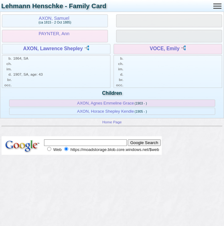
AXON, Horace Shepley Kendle (105, 111)
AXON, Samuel (54, 18)
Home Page (112, 122)
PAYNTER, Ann (54, 33)
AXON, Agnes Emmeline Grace (105, 103)
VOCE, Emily (164, 48)
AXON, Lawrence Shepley (53, 48)
